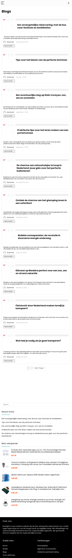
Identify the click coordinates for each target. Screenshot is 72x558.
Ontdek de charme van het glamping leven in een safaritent (41, 202)
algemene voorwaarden (46, 549)
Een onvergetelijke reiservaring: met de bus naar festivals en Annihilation (41, 26)
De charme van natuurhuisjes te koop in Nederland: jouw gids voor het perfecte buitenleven (39, 168)
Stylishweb (8, 42)
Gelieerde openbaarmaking (48, 552)
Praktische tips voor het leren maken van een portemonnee (42, 131)
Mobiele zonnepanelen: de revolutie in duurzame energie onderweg (39, 237)
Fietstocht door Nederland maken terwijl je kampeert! (40, 307)
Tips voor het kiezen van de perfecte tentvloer (41, 59)
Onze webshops (9, 555)
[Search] (68, 3)
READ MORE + (9, 46)
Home (5, 546)
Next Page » (39, 368)
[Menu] (2, 3)
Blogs (5, 552)
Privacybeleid (42, 546)
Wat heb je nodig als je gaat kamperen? (38, 340)
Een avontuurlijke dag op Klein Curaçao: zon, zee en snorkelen (41, 96)
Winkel (5, 549)
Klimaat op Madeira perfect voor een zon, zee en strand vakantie (41, 272)
